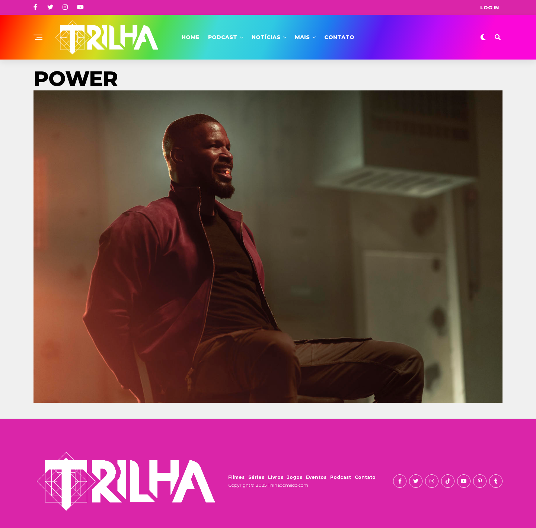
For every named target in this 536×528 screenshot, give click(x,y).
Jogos (294, 477)
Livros (275, 477)
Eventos (316, 477)
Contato (339, 37)
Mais (302, 37)
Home (190, 37)
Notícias (266, 37)
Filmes (236, 477)
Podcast (222, 37)
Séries (256, 477)
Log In (489, 7)
